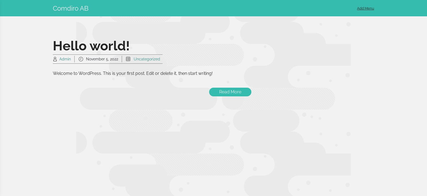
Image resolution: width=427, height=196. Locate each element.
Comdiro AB (71, 8)
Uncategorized (147, 59)
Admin (65, 59)
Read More (230, 91)
